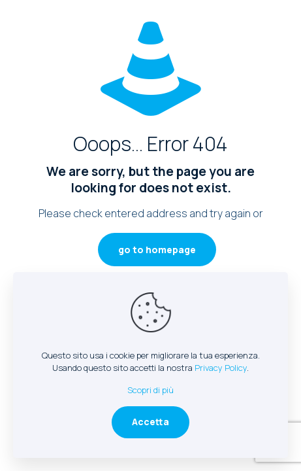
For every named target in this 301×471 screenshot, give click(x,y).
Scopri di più (150, 390)
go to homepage (157, 249)
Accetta (150, 421)
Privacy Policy (221, 368)
